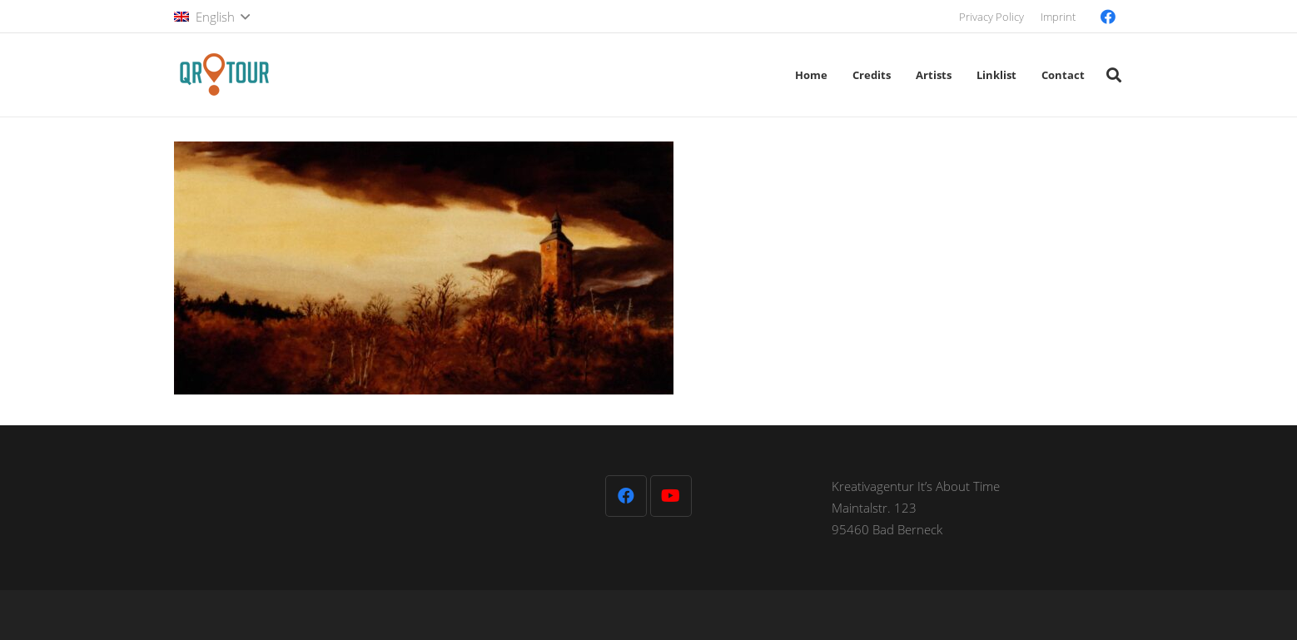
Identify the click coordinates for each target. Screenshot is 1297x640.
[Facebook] (1108, 17)
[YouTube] (671, 496)
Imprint (1058, 16)
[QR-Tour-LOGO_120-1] (224, 75)
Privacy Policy (991, 16)
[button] (212, 16)
